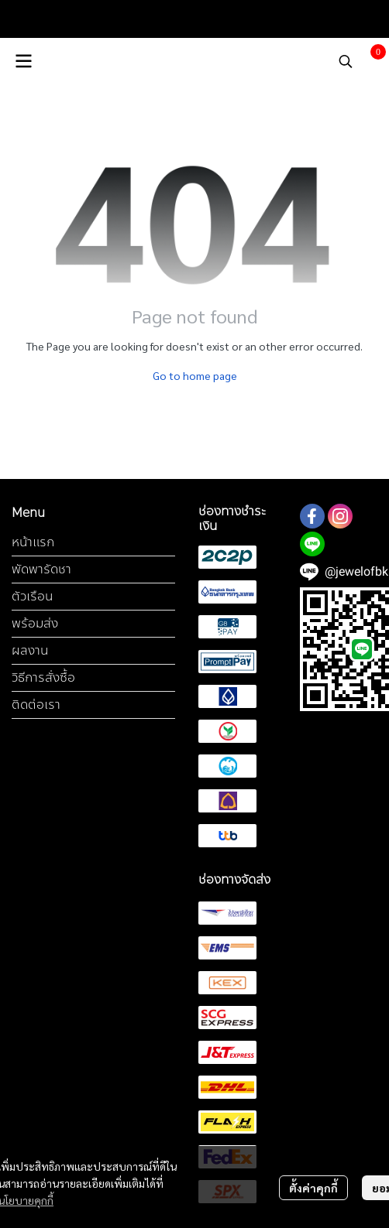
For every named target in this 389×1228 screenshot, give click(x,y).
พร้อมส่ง (35, 623)
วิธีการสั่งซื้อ (43, 677)
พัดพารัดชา (41, 569)
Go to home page (195, 375)
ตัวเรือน (32, 596)
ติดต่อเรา (36, 704)
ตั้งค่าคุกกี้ (313, 1188)
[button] (345, 61)
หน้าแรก (33, 542)
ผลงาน (30, 650)
